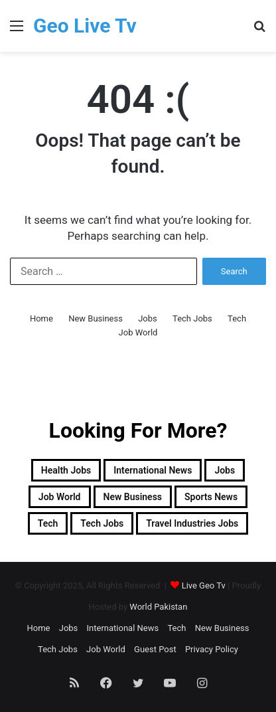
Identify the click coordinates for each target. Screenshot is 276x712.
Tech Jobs (192, 318)
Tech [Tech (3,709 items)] (48, 523)
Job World (138, 332)
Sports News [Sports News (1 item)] (211, 496)
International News (123, 628)
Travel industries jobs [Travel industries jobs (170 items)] (192, 523)
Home (41, 318)
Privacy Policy (211, 649)
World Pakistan (158, 607)
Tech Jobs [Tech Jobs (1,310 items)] (101, 523)
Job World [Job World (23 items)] (59, 496)
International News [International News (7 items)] (152, 470)
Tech (237, 318)
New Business (95, 318)
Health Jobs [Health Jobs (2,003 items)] (66, 470)
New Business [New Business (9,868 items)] (133, 496)
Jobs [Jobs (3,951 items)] (224, 470)
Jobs (147, 318)
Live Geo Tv (204, 585)
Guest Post (155, 649)
